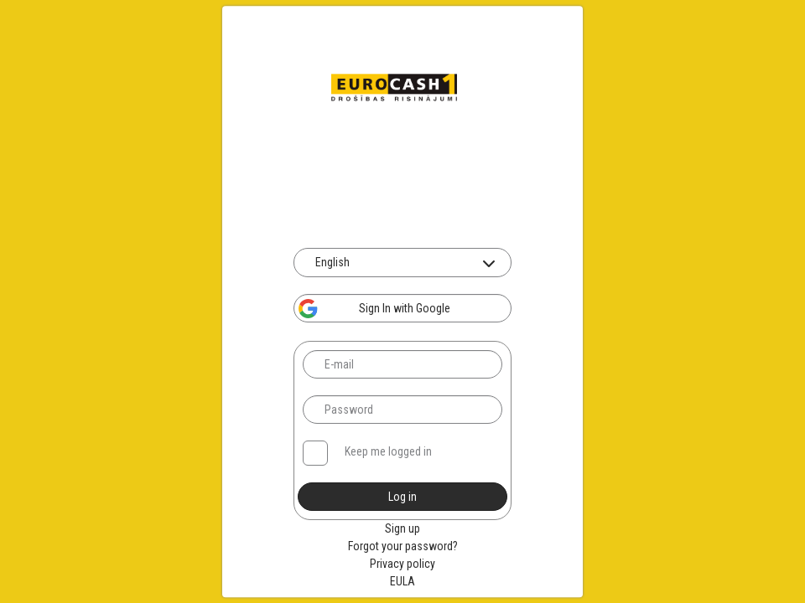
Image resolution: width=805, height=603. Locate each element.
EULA (402, 581)
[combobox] (402, 262)
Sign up (402, 528)
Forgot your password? (403, 546)
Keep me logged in (388, 451)
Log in (402, 496)
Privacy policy (402, 563)
